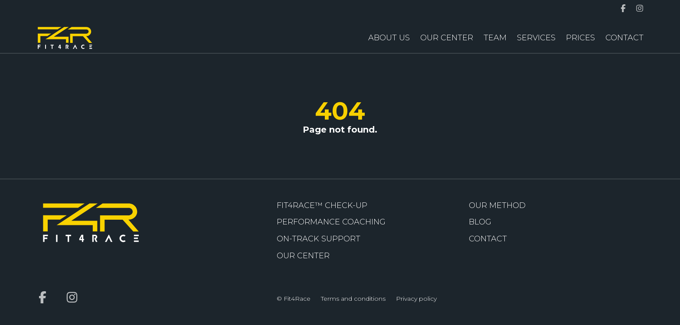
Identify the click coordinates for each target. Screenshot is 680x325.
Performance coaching (331, 222)
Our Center (446, 37)
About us (389, 37)
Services (536, 37)
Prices (580, 37)
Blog (480, 222)
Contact (624, 37)
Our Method (497, 205)
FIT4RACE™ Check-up (322, 205)
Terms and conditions (353, 298)
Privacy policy (416, 298)
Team (495, 37)
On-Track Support (318, 239)
